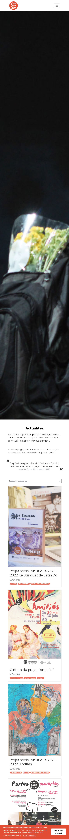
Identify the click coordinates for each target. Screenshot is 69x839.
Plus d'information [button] (29, 836)
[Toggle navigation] (57, 5)
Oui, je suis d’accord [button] (59, 832)
